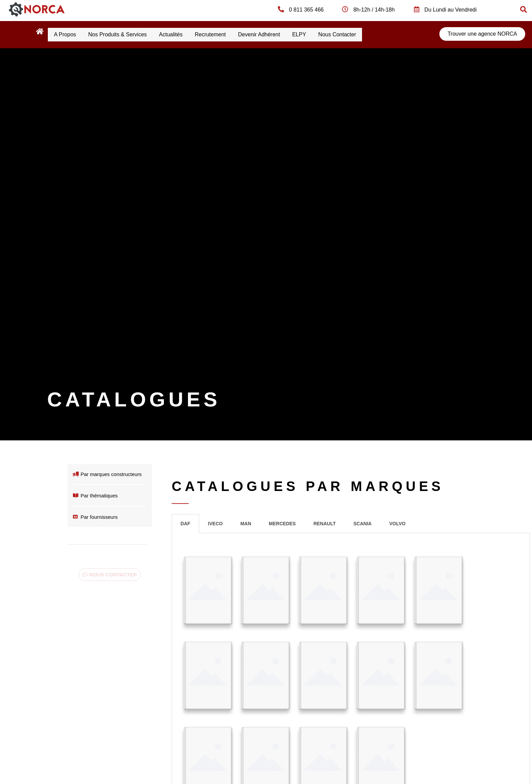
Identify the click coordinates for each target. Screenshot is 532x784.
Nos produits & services (124, 34)
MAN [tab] (245, 522)
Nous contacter (368, 34)
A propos (67, 34)
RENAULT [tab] (325, 522)
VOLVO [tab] (397, 522)
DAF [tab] (185, 522)
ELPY (325, 34)
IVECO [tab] (215, 522)
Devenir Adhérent (281, 34)
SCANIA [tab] (362, 522)
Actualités (182, 34)
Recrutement (227, 34)
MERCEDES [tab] (282, 522)
